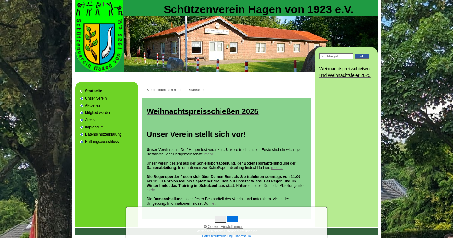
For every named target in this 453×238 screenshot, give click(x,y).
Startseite (93, 91)
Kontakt (217, 231)
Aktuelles (92, 105)
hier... (213, 203)
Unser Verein (96, 98)
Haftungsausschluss (102, 141)
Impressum (94, 127)
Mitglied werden (98, 113)
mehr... (210, 154)
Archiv (90, 120)
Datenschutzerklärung (103, 134)
